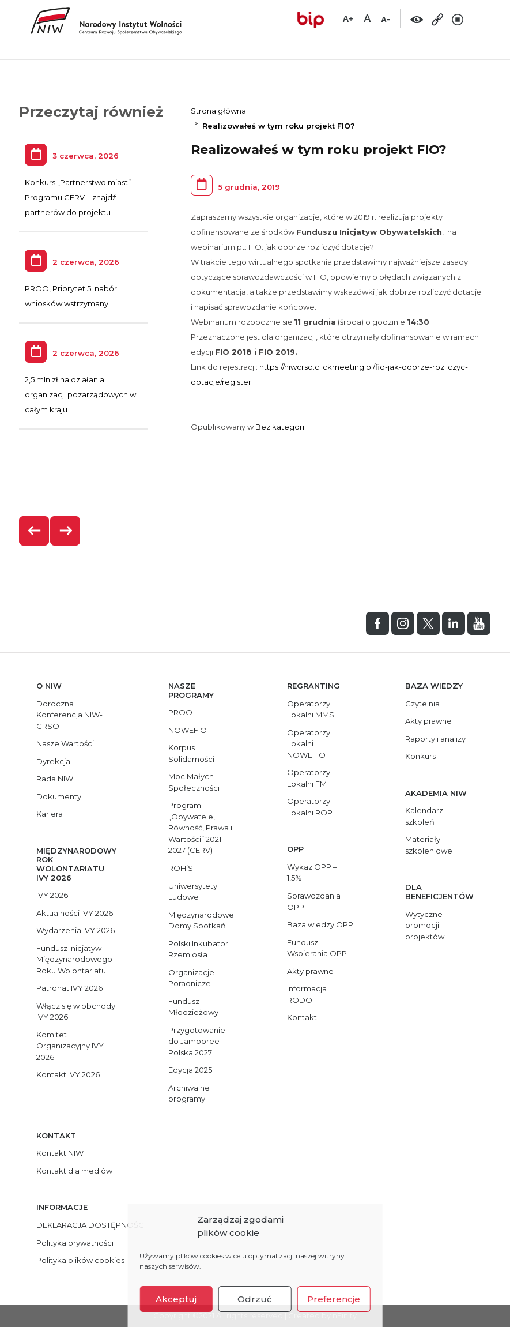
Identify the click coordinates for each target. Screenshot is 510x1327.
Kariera (49, 813)
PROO (180, 712)
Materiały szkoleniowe (428, 844)
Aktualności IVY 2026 (74, 913)
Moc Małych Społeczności (194, 782)
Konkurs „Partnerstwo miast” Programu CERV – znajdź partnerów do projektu (78, 197)
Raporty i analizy (435, 738)
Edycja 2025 (190, 1069)
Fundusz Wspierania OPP (317, 948)
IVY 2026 (52, 895)
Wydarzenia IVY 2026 (75, 930)
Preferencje (333, 1299)
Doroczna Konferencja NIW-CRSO (69, 715)
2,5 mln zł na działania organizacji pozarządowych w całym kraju (80, 394)
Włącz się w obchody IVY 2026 (75, 1011)
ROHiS (180, 868)
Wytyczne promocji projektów (424, 925)
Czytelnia (422, 703)
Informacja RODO (307, 994)
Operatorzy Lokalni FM (308, 778)
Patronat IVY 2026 (69, 988)
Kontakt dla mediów (74, 1170)
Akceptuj (176, 1299)
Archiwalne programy (189, 1093)
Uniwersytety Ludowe (192, 891)
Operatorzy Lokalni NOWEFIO (308, 744)
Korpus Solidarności (191, 753)
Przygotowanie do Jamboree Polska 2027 (196, 1041)
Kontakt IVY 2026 (68, 1074)
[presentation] (34, 531)
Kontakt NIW (60, 1152)
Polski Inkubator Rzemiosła (198, 949)
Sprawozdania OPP (314, 901)
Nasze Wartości (65, 743)
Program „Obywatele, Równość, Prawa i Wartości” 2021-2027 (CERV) (200, 827)
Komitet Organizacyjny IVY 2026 (70, 1046)
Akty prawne (310, 971)
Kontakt (302, 1017)
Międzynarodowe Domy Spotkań (201, 920)
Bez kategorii (280, 426)
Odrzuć (254, 1299)
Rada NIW (54, 778)
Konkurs (420, 756)
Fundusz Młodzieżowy (193, 1007)
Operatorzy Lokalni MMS (310, 709)
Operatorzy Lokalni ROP (310, 806)
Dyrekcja (53, 761)
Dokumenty (58, 796)
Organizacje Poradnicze (191, 978)
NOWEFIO (187, 730)
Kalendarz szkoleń (424, 816)
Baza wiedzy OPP (320, 924)
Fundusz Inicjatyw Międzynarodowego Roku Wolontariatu (74, 959)
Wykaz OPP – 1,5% (312, 872)
